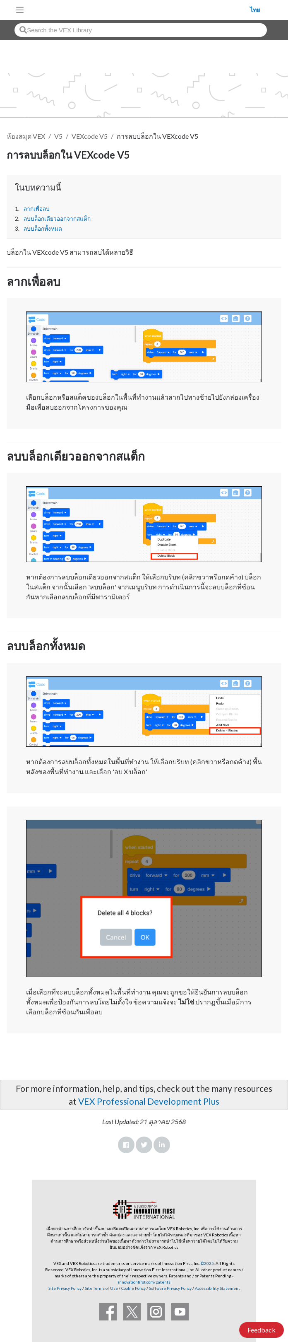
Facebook (126, 1145)
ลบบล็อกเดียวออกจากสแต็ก (57, 218)
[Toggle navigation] (20, 10)
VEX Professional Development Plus (148, 1101)
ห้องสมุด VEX (26, 136)
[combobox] (140, 30)
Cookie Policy (133, 1288)
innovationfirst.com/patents (144, 1281)
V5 (58, 136)
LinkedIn (162, 1145)
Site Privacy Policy (65, 1288)
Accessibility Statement (217, 1288)
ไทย (255, 10)
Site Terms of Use (101, 1288)
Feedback (261, 1330)
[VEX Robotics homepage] (139, 10)
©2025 (207, 1263)
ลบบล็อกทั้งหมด (43, 228)
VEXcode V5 (90, 136)
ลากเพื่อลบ (37, 208)
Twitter (144, 1145)
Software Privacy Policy (170, 1288)
